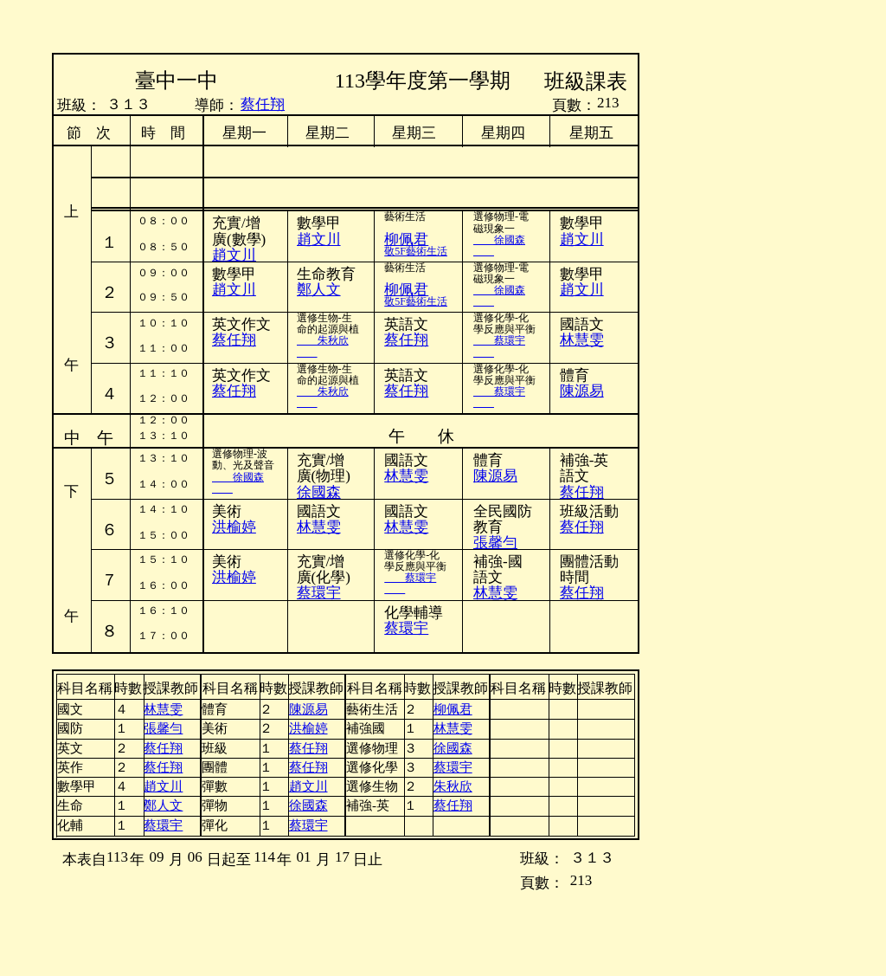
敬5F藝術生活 (415, 251)
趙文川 (234, 289)
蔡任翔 (263, 104)
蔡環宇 (499, 340)
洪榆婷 (234, 527)
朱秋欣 (323, 340)
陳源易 (495, 476)
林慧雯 (582, 340)
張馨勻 (495, 542)
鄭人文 (319, 289)
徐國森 (499, 240)
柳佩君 (406, 289)
